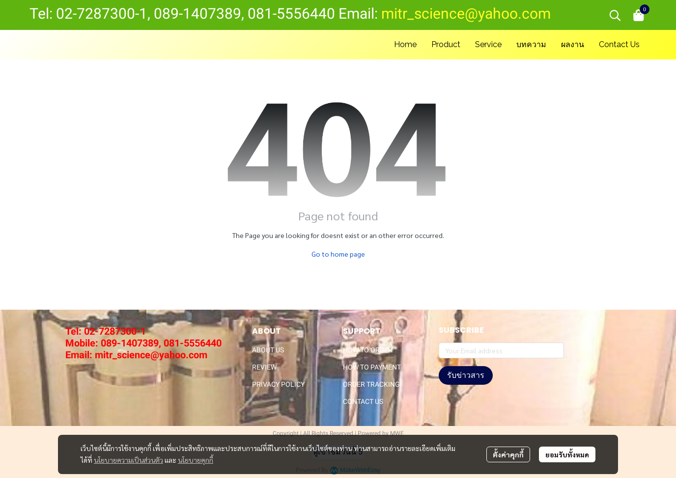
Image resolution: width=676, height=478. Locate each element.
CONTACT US (363, 401)
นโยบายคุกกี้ (195, 459)
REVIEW (264, 367)
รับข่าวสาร (465, 375)
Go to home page (338, 253)
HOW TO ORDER (368, 350)
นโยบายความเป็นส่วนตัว (128, 459)
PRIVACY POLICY (278, 384)
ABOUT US (268, 350)
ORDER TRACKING (371, 384)
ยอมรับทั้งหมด (567, 454)
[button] (615, 15)
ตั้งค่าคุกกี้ (508, 454)
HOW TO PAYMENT (372, 367)
